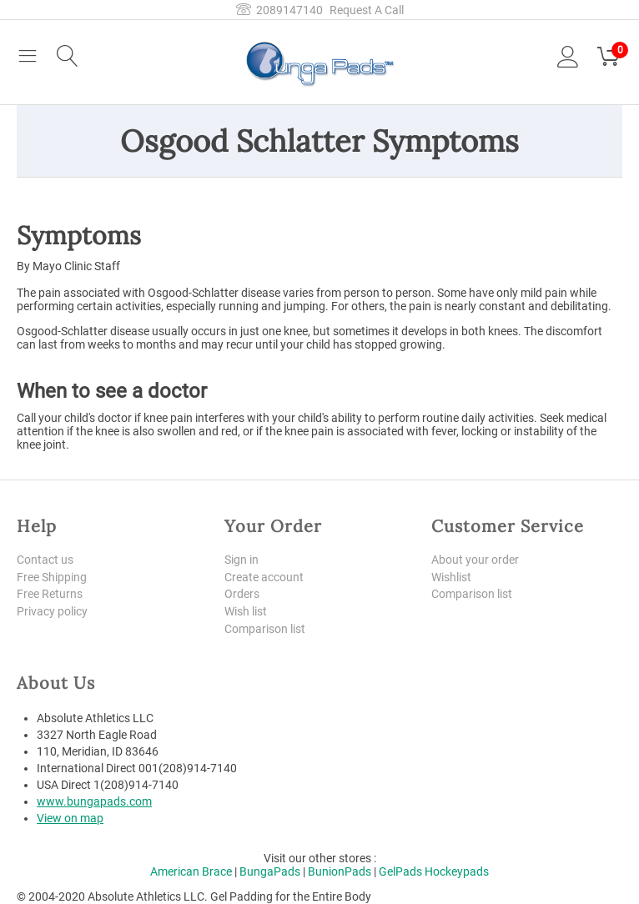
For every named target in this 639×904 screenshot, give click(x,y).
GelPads (400, 872)
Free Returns (50, 594)
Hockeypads (457, 872)
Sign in (241, 559)
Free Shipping (52, 577)
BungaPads (269, 872)
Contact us (45, 559)
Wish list (245, 612)
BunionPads (339, 872)
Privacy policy (52, 612)
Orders (241, 594)
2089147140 (279, 10)
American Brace (191, 872)
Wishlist (451, 577)
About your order (475, 559)
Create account (264, 577)
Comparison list (264, 628)
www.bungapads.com (94, 802)
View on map (70, 819)
